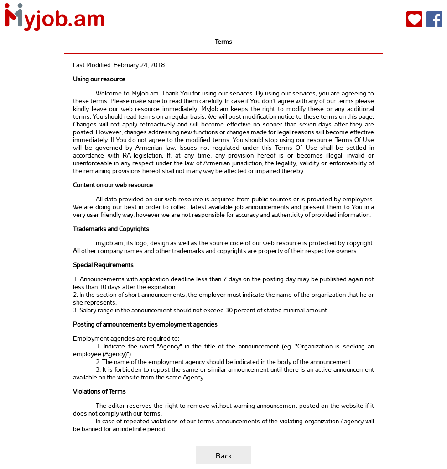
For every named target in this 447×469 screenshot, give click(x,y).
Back (224, 455)
